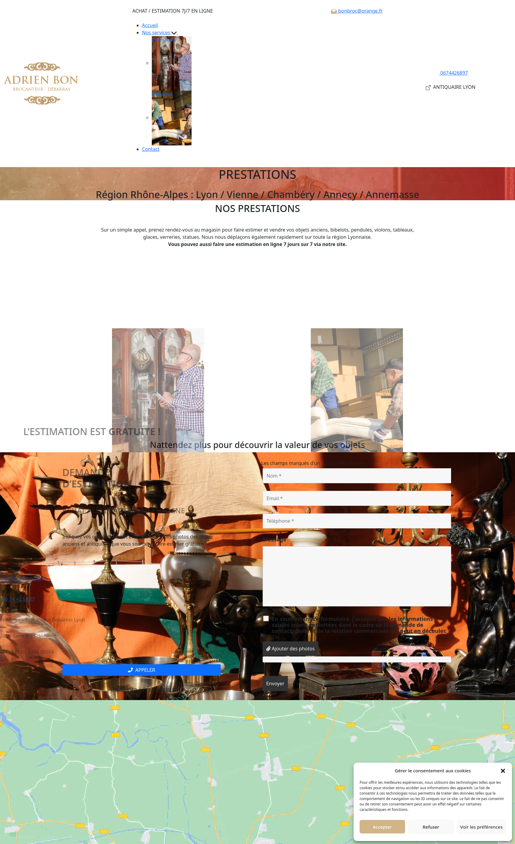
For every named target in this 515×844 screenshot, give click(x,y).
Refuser (431, 827)
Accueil (150, 25)
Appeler (141, 670)
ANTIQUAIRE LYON (451, 87)
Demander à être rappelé (141, 690)
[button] (503, 771)
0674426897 (450, 73)
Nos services (162, 32)
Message (274, 539)
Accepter (382, 827)
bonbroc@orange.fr (356, 11)
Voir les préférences (481, 827)
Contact (151, 149)
